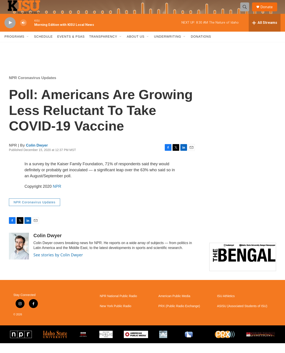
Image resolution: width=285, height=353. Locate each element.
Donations (201, 46)
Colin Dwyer (37, 155)
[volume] (23, 32)
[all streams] (265, 32)
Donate (269, 11)
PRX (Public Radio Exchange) (179, 316)
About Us (136, 46)
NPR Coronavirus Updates (32, 87)
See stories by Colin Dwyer (58, 264)
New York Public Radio (115, 316)
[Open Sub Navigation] (28, 46)
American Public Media (174, 306)
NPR (57, 196)
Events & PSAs (71, 46)
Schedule (43, 46)
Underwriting (167, 46)
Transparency (103, 46)
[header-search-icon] (246, 11)
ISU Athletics (226, 306)
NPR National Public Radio (118, 306)
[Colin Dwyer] (19, 256)
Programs (14, 46)
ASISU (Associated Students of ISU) (242, 316)
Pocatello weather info (71, 63)
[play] (10, 32)
